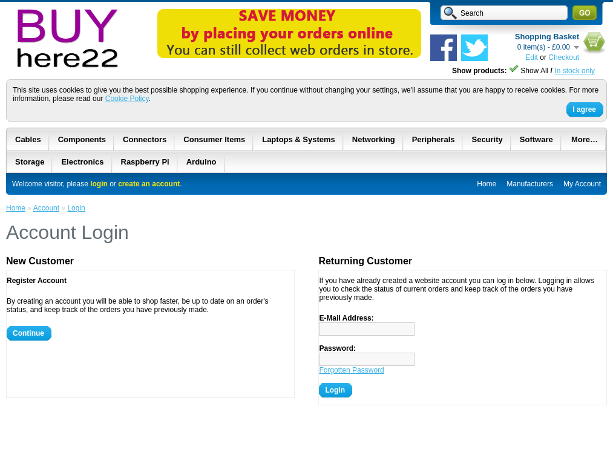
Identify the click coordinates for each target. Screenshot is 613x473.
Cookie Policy (127, 98)
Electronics (82, 161)
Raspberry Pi (145, 161)
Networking (373, 139)
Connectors (144, 139)
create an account (149, 184)
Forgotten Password (351, 370)
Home (486, 184)
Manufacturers (529, 184)
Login (76, 208)
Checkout (563, 57)
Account (46, 208)
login (99, 184)
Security (486, 139)
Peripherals (433, 139)
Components (82, 139)
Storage (29, 161)
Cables (28, 139)
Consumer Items (214, 139)
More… (584, 139)
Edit (531, 57)
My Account (582, 184)
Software (536, 139)
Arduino (201, 161)
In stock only (574, 71)
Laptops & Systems (298, 139)
